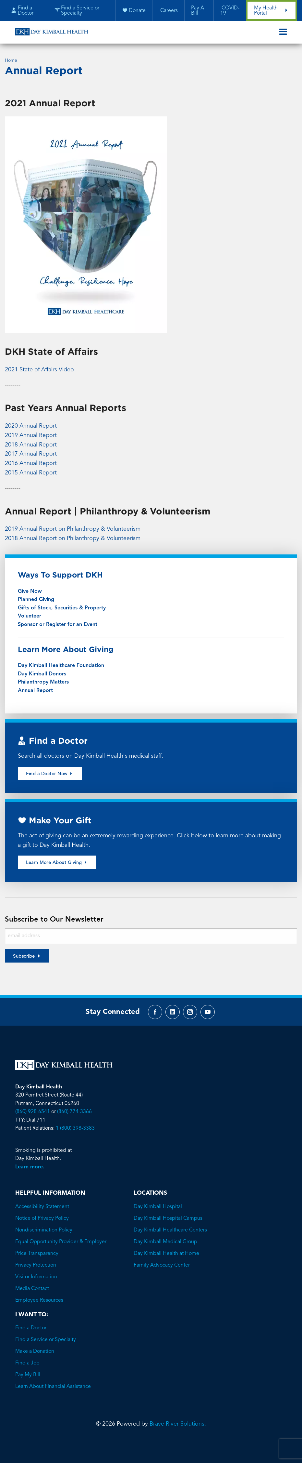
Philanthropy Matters (43, 682)
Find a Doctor (30, 1328)
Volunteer (29, 616)
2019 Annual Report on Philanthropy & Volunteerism (72, 529)
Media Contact (32, 1288)
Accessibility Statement (42, 1206)
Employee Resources (39, 1300)
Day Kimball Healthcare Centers (170, 1230)
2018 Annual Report (31, 445)
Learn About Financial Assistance (53, 1386)
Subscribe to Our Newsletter (54, 919)
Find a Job (27, 1363)
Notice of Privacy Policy (42, 1218)
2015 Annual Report (31, 473)
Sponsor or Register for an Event (57, 624)
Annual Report (35, 690)
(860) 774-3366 (74, 1111)
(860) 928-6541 (32, 1111)
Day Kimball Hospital (158, 1206)
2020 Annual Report (31, 426)
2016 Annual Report (31, 463)
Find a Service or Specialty (45, 1339)
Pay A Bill (197, 11)
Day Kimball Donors (42, 674)
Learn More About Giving (57, 862)
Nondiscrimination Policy (43, 1230)
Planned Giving (36, 599)
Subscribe (24, 956)
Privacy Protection (35, 1265)
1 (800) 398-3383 (75, 1128)
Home (11, 60)
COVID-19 (229, 11)
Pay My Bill (27, 1374)
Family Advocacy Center (162, 1265)
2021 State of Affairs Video (39, 370)
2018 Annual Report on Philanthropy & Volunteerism (72, 538)
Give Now (30, 591)
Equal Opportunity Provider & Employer (60, 1241)
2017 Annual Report (31, 454)
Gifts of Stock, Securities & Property (62, 608)
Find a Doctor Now (50, 773)
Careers (168, 10)
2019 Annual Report (31, 435)
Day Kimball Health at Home (166, 1253)
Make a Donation (34, 1351)
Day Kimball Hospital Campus (168, 1218)
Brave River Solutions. (178, 1424)
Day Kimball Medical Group (165, 1241)
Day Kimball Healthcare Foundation (61, 665)
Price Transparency (36, 1253)
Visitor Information (36, 1277)
